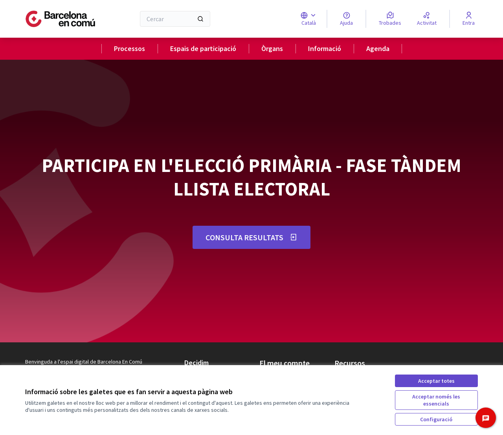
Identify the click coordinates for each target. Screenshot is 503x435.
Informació (324, 48)
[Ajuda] (346, 19)
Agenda (377, 48)
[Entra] (468, 19)
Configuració (436, 419)
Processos (129, 48)
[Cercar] (175, 18)
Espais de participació (203, 48)
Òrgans (272, 48)
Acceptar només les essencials (436, 400)
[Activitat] (427, 19)
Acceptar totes (436, 380)
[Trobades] (390, 19)
